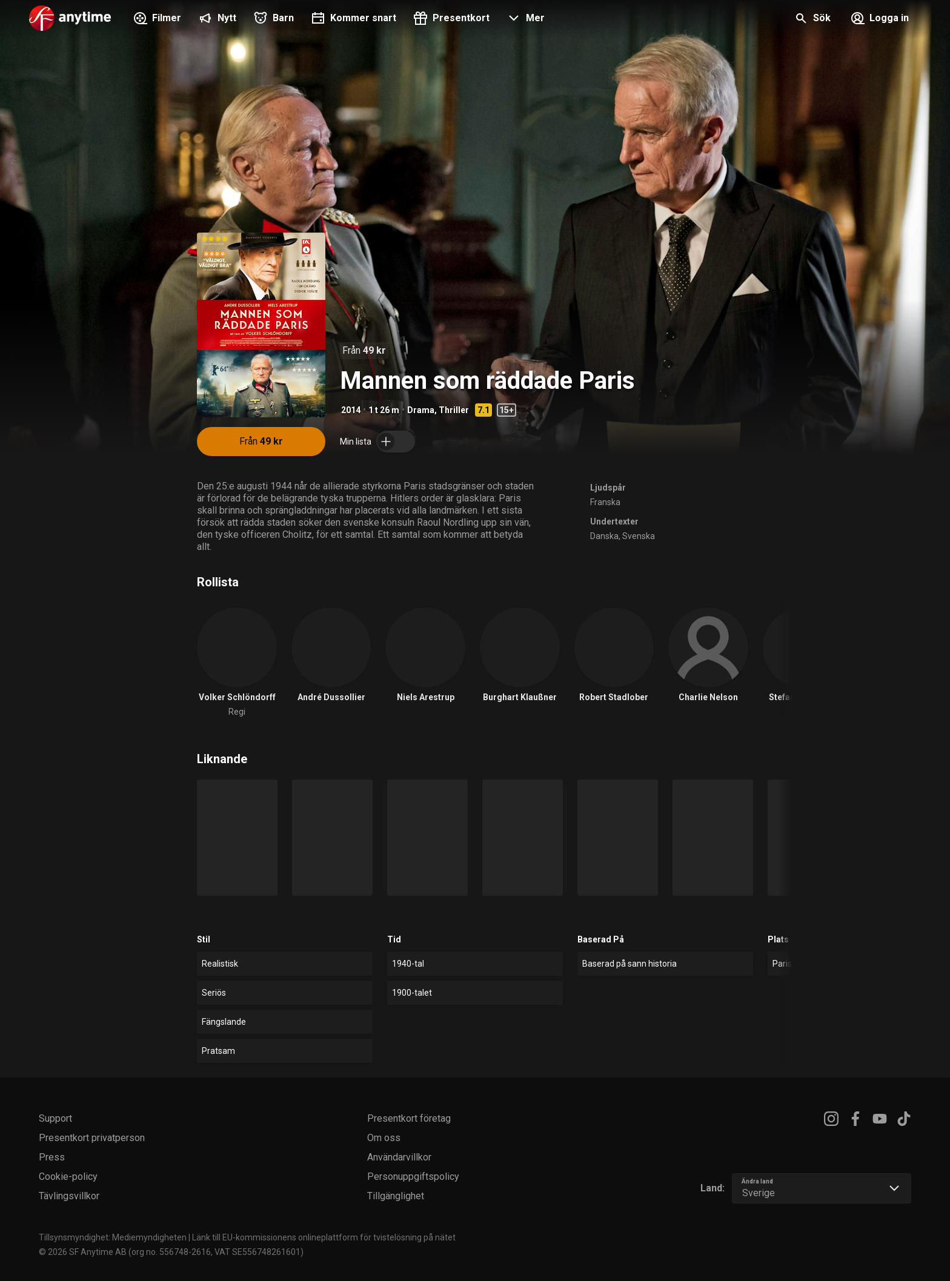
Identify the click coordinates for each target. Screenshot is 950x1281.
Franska (605, 502)
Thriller (454, 410)
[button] (524, 19)
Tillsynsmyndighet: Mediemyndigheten (113, 1237)
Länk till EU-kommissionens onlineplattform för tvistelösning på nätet (324, 1237)
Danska (604, 536)
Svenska (638, 536)
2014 (350, 410)
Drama (420, 410)
